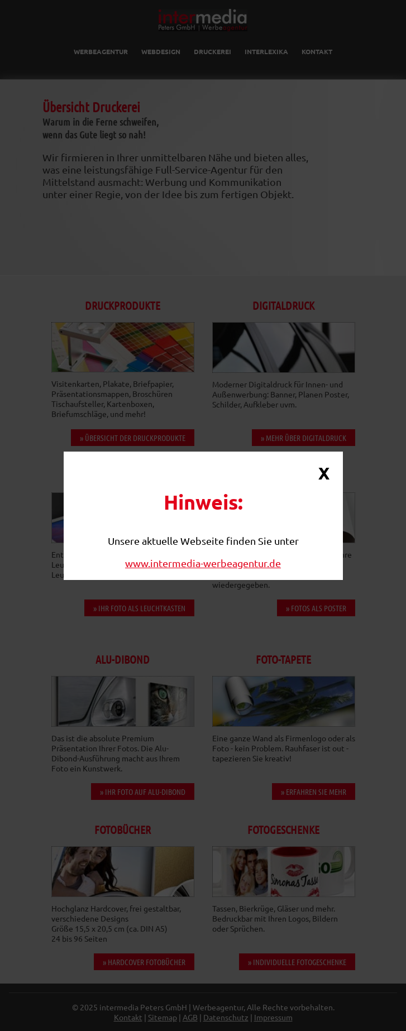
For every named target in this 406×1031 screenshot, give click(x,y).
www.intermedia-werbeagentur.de (203, 563)
